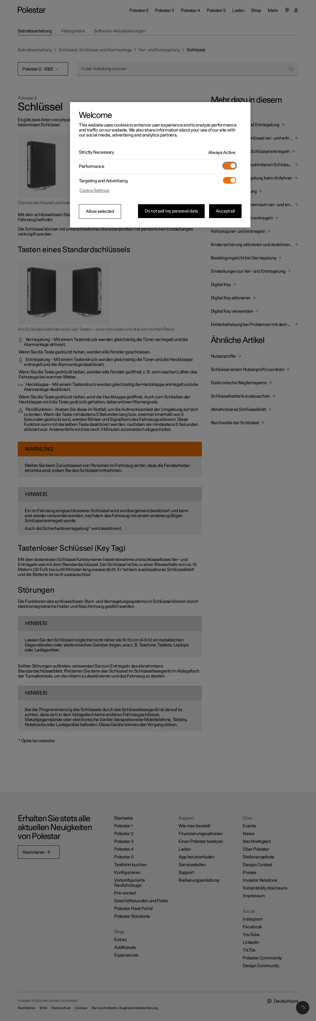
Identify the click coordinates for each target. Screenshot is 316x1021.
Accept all (225, 211)
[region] (160, 165)
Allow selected (100, 211)
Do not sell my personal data (171, 211)
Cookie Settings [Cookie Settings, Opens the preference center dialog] (94, 190)
